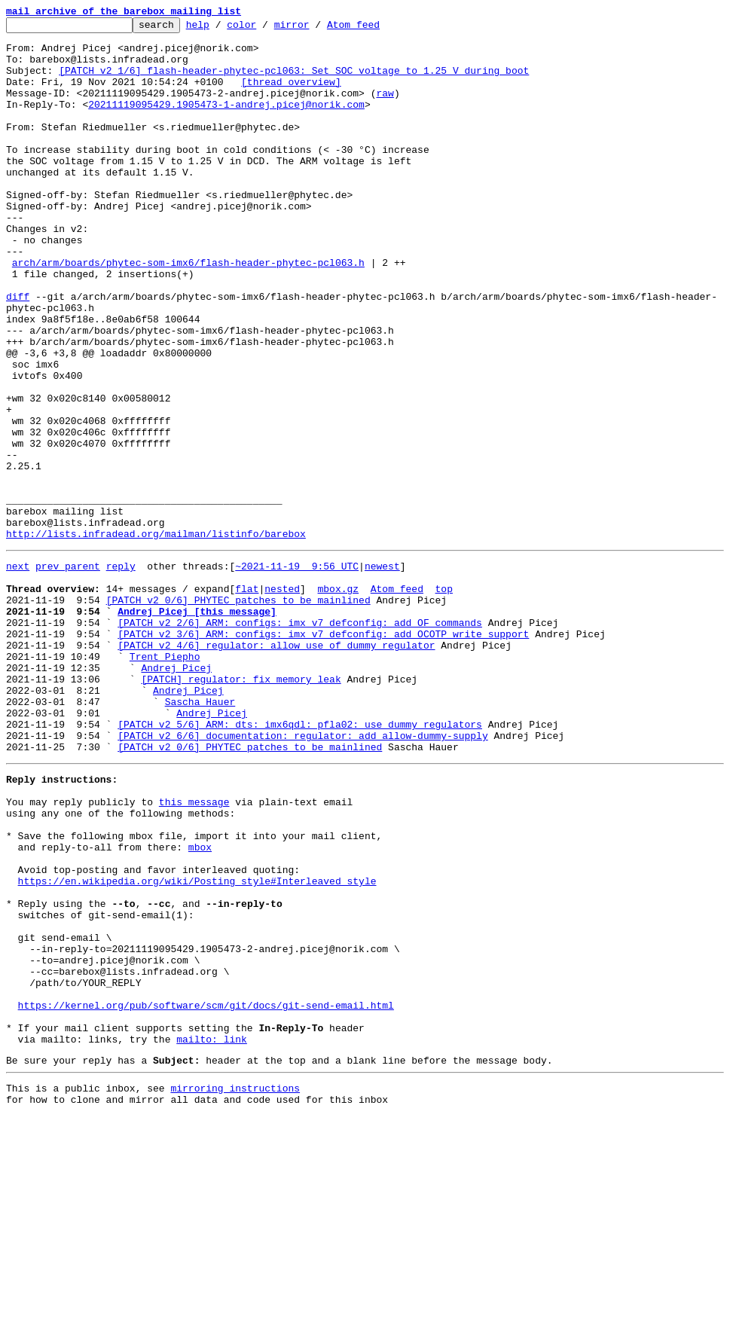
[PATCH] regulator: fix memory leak (241, 807)
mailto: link (211, 1235)
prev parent (67, 672)
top (443, 699)
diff (17, 352)
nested (282, 699)
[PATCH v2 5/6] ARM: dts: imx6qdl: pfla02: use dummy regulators (300, 862)
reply (121, 672)
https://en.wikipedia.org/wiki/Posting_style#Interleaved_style (197, 1045)
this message (194, 950)
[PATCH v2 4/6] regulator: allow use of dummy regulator (276, 767)
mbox (200, 1005)
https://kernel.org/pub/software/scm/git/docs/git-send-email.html (206, 1194)
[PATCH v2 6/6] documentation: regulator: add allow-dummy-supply (302, 875)
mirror (315, 28)
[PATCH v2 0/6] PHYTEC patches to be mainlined (238, 712)
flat (246, 699)
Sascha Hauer (200, 834)
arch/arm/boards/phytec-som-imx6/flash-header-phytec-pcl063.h (188, 312)
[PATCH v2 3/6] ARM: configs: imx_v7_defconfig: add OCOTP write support (323, 753)
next (17, 672)
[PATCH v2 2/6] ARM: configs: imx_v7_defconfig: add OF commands (300, 740)
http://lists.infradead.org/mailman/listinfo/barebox (156, 637)
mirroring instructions (235, 1289)
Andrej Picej (176, 794)
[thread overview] (291, 95)
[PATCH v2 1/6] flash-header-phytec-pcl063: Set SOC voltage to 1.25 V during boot (294, 81)
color (264, 28)
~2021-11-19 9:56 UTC (297, 672)
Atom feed (376, 28)
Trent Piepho (165, 780)
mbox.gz (338, 699)
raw (384, 108)
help (221, 28)
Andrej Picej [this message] (197, 726)
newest (382, 672)
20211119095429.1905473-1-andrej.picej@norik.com (226, 122)
